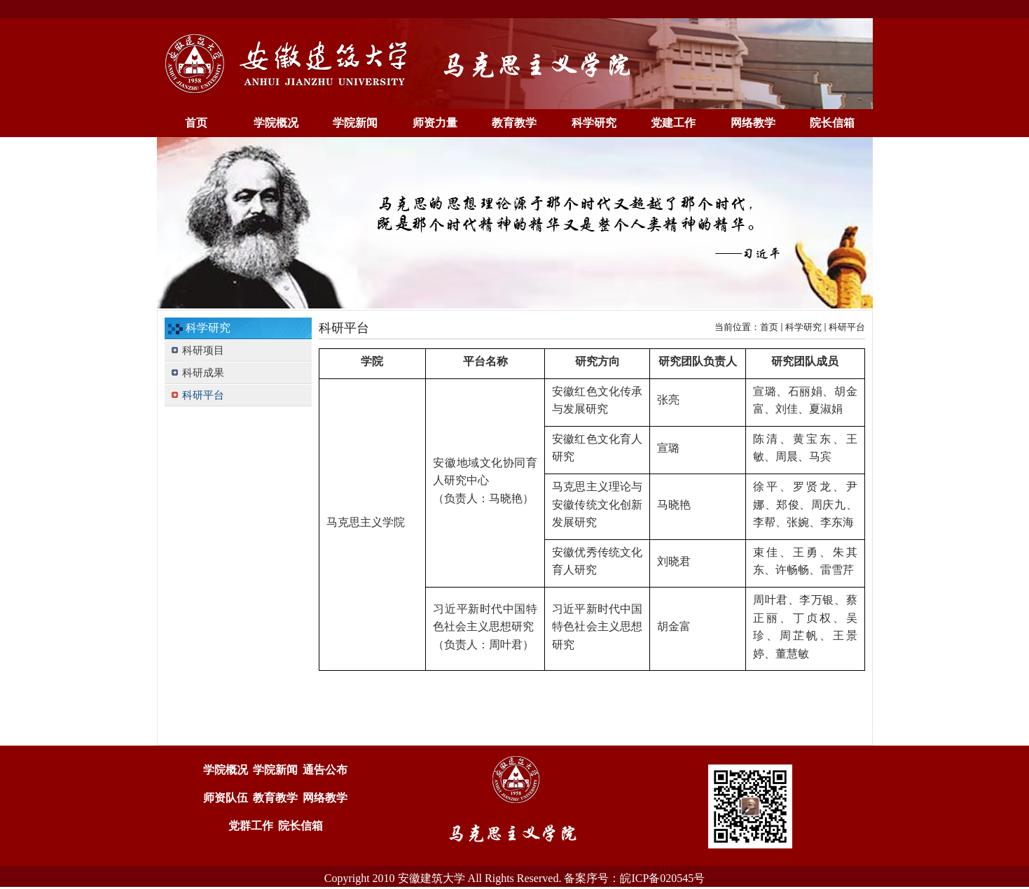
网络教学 (325, 798)
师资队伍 (225, 798)
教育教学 (275, 798)
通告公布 (325, 770)
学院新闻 (275, 770)
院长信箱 (300, 826)
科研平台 (847, 327)
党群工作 (250, 826)
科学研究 (803, 327)
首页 (769, 327)
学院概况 (225, 770)
